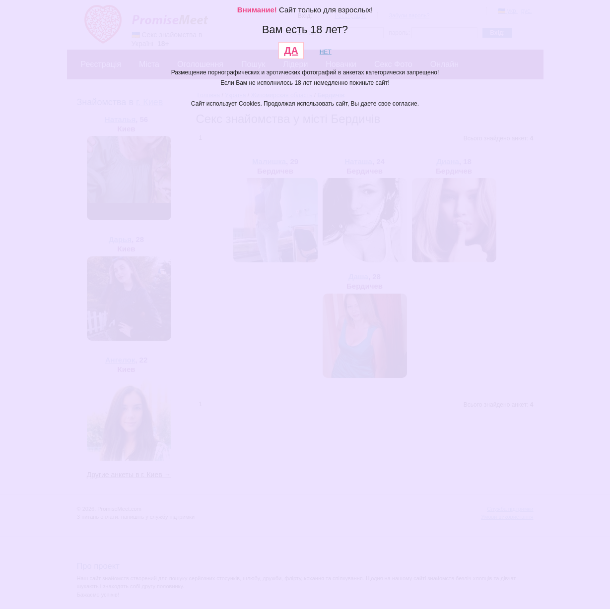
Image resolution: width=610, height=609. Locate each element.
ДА (291, 50)
